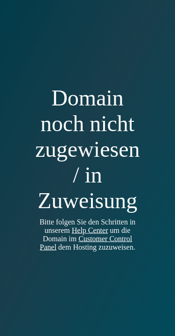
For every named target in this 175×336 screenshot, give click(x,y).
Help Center (90, 230)
